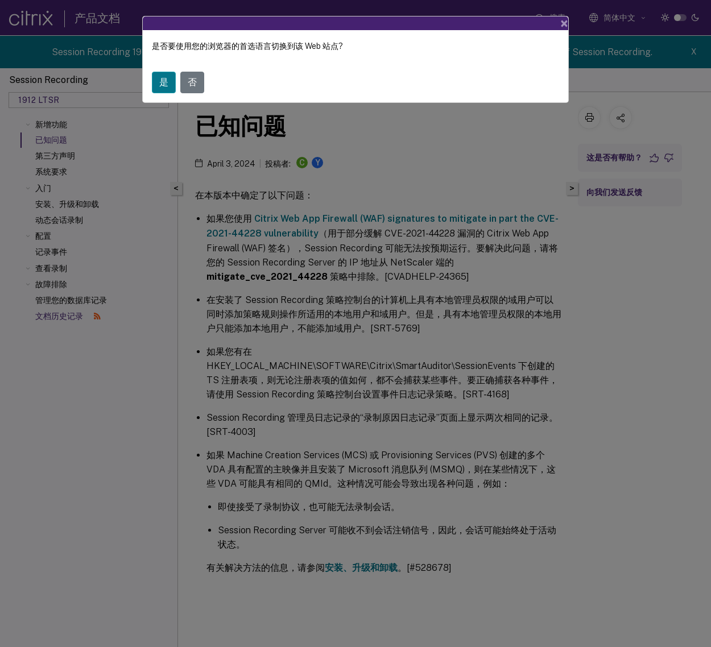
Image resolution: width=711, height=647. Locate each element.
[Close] (564, 23)
